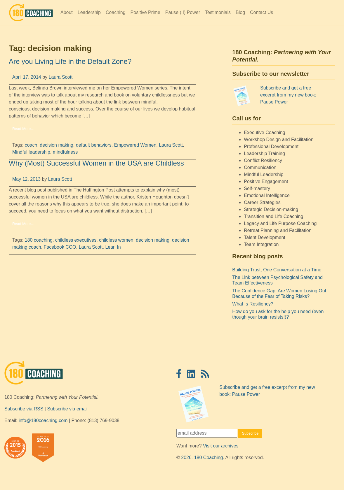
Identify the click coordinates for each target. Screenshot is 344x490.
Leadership (89, 12)
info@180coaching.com (43, 420)
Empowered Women (135, 145)
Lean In (113, 247)
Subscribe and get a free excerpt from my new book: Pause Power (288, 94)
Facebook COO (60, 247)
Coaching (116, 12)
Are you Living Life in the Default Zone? (70, 61)
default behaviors (94, 145)
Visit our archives (221, 445)
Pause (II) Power (182, 12)
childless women (116, 240)
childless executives (75, 240)
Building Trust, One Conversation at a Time (276, 269)
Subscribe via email (67, 408)
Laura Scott (59, 77)
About (66, 12)
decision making (56, 145)
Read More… (23, 129)
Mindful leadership (31, 152)
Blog (240, 12)
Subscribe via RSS (23, 408)
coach (31, 145)
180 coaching (39, 240)
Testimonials (218, 12)
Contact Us (261, 12)
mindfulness (65, 152)
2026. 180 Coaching (202, 457)
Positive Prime (145, 12)
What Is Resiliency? (252, 303)
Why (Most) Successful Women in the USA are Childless (96, 163)
